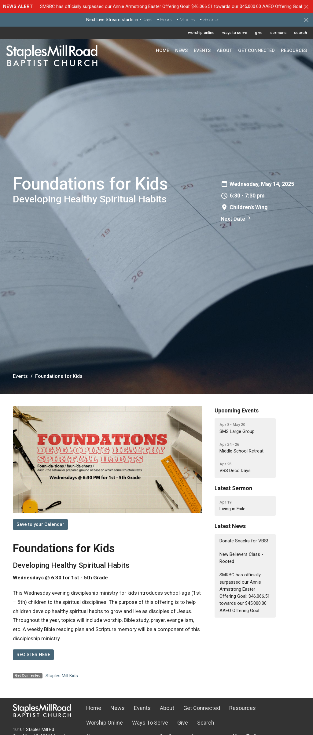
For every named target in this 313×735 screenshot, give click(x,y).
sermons (278, 32)
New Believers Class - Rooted (241, 558)
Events (202, 50)
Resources (294, 50)
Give (182, 722)
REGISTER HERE (33, 654)
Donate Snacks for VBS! (243, 541)
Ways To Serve (150, 722)
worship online (201, 32)
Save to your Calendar (40, 524)
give (259, 32)
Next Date (236, 218)
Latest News (230, 526)
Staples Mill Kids (62, 675)
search (300, 32)
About (224, 50)
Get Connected (256, 50)
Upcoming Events (237, 410)
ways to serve (234, 32)
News (181, 50)
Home (162, 50)
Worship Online (104, 722)
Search (205, 722)
